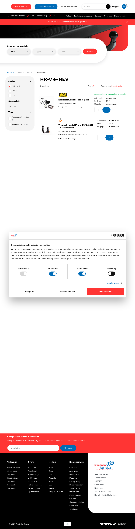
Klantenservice (120, 16)
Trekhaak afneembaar (19, 118)
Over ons (108, 16)
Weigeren (29, 291)
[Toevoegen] (106, 110)
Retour (69, 16)
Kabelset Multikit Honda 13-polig (73, 100)
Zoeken (90, 51)
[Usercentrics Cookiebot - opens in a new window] (112, 235)
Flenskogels (32, 471)
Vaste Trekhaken (13, 467)
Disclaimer (73, 478)
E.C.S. (13, 95)
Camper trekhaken (76, 502)
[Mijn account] (116, 6)
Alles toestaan (105, 291)
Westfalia (52, 478)
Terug (10, 72)
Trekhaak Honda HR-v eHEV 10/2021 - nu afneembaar (75, 126)
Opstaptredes (33, 492)
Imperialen (32, 467)
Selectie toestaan (67, 291)
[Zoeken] (96, 6)
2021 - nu (12, 106)
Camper (98, 16)
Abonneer (68, 448)
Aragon (13, 91)
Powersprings (33, 474)
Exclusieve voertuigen (83, 16)
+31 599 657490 (104, 491)
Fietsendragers (34, 488)
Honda (30, 72)
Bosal (51, 471)
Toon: (90, 86)
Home (21, 72)
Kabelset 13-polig (18, 124)
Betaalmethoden (76, 485)
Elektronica (32, 478)
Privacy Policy (74, 481)
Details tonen (113, 283)
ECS (50, 485)
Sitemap (72, 499)
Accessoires (32, 481)
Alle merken (15, 86)
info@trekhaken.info (108, 495)
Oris (50, 474)
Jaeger (51, 488)
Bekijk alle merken (56, 492)
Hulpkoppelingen (34, 485)
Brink (51, 467)
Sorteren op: (106, 86)
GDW (51, 481)
